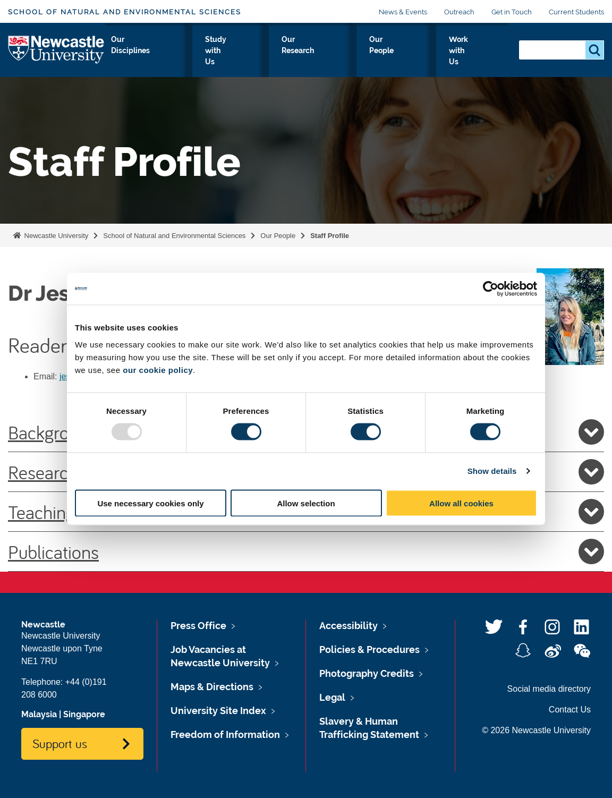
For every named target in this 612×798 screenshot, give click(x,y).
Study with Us (271, 58)
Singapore (84, 714)
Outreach (459, 12)
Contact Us (570, 709)
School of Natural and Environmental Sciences (124, 12)
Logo (56, 55)
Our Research (343, 58)
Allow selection (306, 502)
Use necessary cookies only (150, 502)
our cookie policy (158, 369)
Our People (409, 58)
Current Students (576, 12)
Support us (59, 743)
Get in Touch (511, 12)
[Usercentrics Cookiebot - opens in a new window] (490, 289)
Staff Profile (329, 236)
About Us (132, 58)
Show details (492, 471)
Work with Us (475, 58)
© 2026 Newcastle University (536, 730)
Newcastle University (55, 236)
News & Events (403, 12)
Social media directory (549, 688)
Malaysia (39, 714)
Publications (306, 551)
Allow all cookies (461, 502)
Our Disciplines (197, 58)
